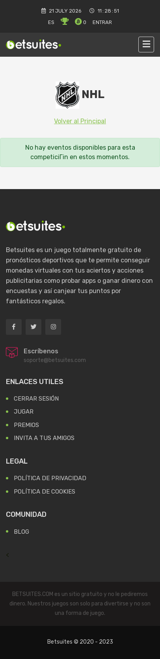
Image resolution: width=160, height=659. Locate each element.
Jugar (23, 411)
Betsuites (60, 642)
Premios (26, 425)
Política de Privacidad (50, 478)
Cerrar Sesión (36, 398)
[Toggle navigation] (146, 44)
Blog (21, 531)
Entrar (102, 22)
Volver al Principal (80, 121)
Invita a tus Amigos (44, 438)
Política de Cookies (44, 491)
